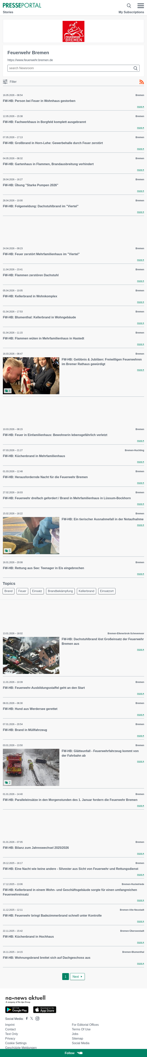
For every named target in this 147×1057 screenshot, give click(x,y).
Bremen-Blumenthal (133, 952)
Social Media (80, 1043)
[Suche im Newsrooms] (73, 68)
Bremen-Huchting (134, 450)
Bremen (140, 95)
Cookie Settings (16, 1043)
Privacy (10, 1038)
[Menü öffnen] (140, 5)
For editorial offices (85, 1024)
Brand (8, 591)
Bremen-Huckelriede (133, 884)
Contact (10, 1029)
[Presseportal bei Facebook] (26, 1018)
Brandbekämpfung (60, 591)
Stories (8, 12)
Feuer (22, 591)
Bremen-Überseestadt (132, 931)
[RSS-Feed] (141, 82)
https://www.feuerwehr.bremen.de (30, 60)
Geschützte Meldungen (21, 1047)
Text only (11, 1034)
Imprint (10, 1024)
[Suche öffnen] (129, 5)
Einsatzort (107, 591)
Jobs (75, 1034)
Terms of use (81, 1029)
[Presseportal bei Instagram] (36, 1018)
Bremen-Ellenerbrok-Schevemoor (126, 633)
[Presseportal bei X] (30, 1018)
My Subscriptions (131, 12)
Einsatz (37, 591)
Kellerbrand (86, 591)
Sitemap (77, 1038)
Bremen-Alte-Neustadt (132, 910)
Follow (73, 1053)
